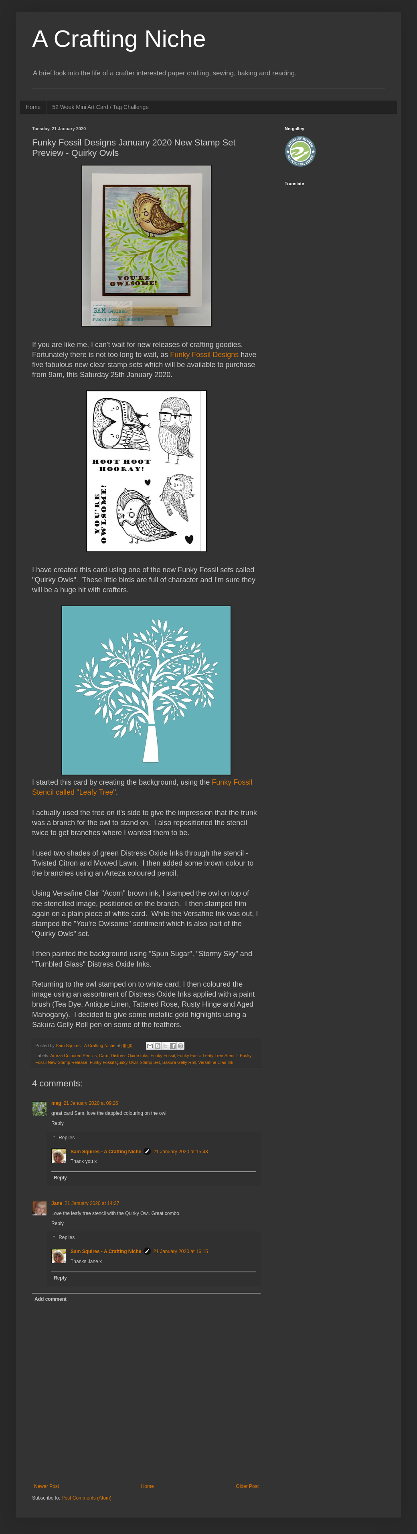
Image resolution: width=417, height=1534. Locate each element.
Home (33, 107)
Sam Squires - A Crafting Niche (106, 1152)
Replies (67, 1137)
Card (103, 1055)
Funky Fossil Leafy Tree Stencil (207, 1055)
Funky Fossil (162, 1055)
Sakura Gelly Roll (179, 1062)
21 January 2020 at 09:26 (91, 1103)
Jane (56, 1203)
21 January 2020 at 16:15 (180, 1251)
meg (56, 1103)
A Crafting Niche (119, 38)
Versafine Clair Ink (215, 1062)
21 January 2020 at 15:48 (180, 1152)
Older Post (247, 1486)
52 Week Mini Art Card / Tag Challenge (100, 107)
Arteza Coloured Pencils (73, 1055)
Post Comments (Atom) (86, 1498)
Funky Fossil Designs (205, 355)
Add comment (50, 1299)
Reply (57, 1123)
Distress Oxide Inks (129, 1055)
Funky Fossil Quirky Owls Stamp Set (125, 1062)
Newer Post (46, 1486)
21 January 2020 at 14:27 (92, 1203)
